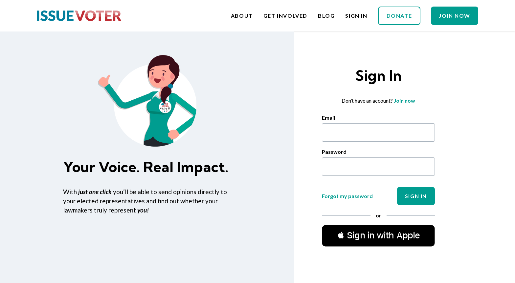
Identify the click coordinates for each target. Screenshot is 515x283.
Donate (399, 15)
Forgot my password (347, 196)
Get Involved (285, 15)
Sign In (356, 15)
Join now (404, 100)
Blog (326, 15)
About (242, 15)
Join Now (454, 15)
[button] (378, 235)
